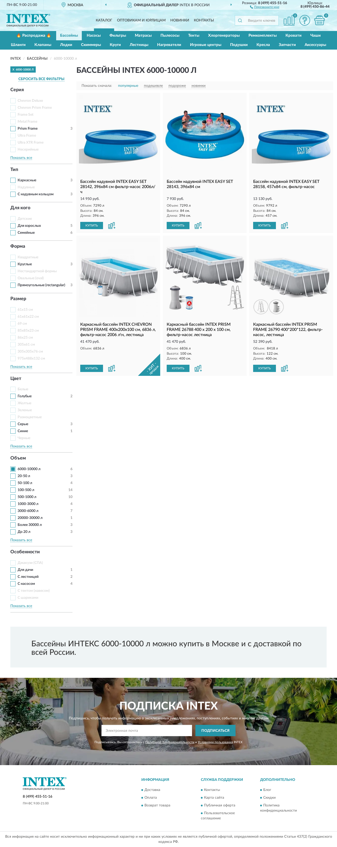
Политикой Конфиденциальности (169, 742)
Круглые (25, 264)
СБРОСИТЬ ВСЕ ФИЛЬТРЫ (41, 79)
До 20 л (24, 532)
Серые (23, 424)
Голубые (25, 396)
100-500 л (26, 490)
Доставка (152, 790)
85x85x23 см (28, 330)
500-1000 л (27, 497)
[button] (264, 6)
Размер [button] (18, 299)
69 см (22, 323)
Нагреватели (169, 45)
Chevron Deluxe (30, 101)
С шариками (28, 598)
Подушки (239, 45)
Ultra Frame (27, 135)
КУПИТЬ (91, 225)
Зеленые (25, 410)
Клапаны (42, 45)
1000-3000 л (28, 504)
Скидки (269, 797)
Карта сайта (214, 797)
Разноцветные (30, 417)
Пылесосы (169, 35)
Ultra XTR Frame (30, 142)
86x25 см (25, 337)
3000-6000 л (28, 511)
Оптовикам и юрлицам (141, 20)
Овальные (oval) (31, 278)
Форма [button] (17, 246)
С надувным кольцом (36, 194)
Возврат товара (157, 805)
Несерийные (28, 149)
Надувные (26, 187)
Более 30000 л (30, 525)
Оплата (150, 797)
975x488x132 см (31, 358)
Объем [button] (18, 458)
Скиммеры (91, 45)
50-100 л (25, 483)
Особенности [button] (25, 552)
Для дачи (25, 570)
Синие (23, 431)
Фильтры (117, 35)
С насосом (26, 584)
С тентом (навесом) (34, 591)
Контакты (204, 20)
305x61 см (26, 344)
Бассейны (69, 35)
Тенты (193, 35)
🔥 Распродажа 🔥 (33, 35)
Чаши (315, 35)
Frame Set (25, 114)
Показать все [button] (21, 158)
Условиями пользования (215, 742)
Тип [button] (14, 169)
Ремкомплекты (262, 35)
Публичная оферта (219, 805)
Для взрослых (29, 226)
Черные (24, 438)
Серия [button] (17, 90)
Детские (25, 219)
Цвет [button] (15, 378)
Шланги (18, 45)
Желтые (24, 403)
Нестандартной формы (37, 271)
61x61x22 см (28, 316)
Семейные (26, 233)
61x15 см (25, 310)
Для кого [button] (20, 208)
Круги (115, 45)
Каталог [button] (104, 20)
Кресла (263, 45)
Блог (267, 790)
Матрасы (143, 35)
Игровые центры (205, 45)
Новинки (179, 20)
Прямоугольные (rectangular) (41, 285)
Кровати (293, 35)
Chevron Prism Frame (35, 108)
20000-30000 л (30, 518)
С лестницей (28, 577)
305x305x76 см (30, 351)
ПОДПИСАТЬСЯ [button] (215, 731)
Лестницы (139, 45)
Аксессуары (315, 45)
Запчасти (287, 45)
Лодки (66, 45)
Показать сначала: (97, 86)
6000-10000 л (29, 469)
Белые (23, 389)
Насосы (94, 35)
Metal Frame (27, 121)
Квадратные (28, 257)
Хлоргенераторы (224, 35)
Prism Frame (28, 128)
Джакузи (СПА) (30, 563)
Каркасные (27, 180)
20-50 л (24, 476)
